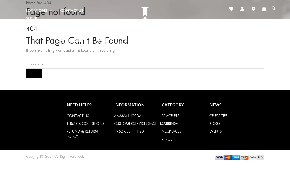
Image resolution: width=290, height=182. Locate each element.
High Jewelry (140, 41)
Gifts (171, 41)
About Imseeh (200, 41)
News (226, 41)
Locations (39, 11)
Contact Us (71, 11)
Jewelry (106, 41)
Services (34, 19)
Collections (74, 41)
